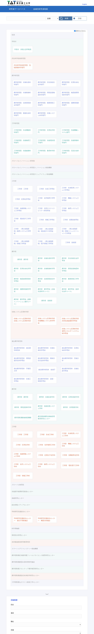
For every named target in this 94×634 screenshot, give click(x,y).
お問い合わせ (58, 626)
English (84, 4)
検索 (66, 18)
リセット (77, 611)
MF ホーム (46, 626)
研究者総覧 (35, 626)
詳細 (79, 18)
